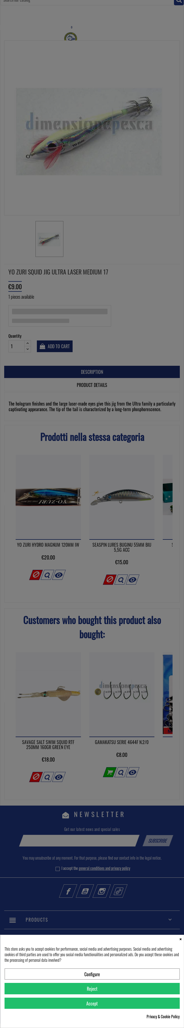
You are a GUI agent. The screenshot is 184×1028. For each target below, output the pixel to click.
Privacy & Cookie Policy (163, 1016)
